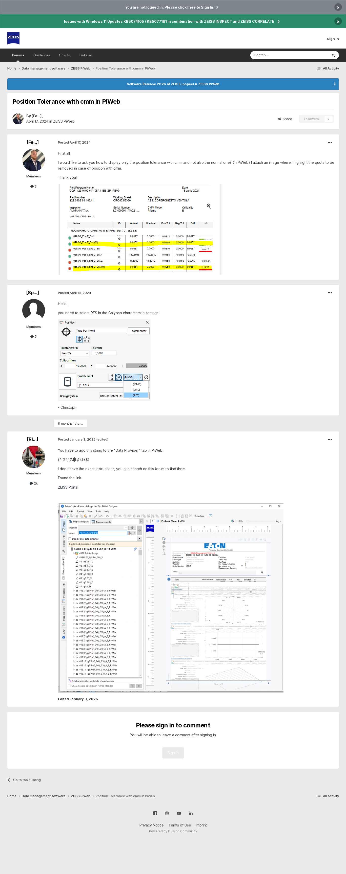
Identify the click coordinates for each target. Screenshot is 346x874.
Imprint (201, 825)
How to (64, 55)
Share (285, 119)
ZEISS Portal (68, 487)
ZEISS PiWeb (64, 121)
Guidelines (41, 55)
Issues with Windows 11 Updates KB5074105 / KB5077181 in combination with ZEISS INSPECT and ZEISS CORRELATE (169, 21)
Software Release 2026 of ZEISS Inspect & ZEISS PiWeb (173, 84)
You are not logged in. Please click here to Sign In (169, 7)
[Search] (276, 55)
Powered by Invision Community (173, 831)
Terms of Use (180, 825)
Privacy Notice (151, 825)
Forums (18, 57)
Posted (74, 142)
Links (85, 55)
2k (34, 483)
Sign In (333, 39)
